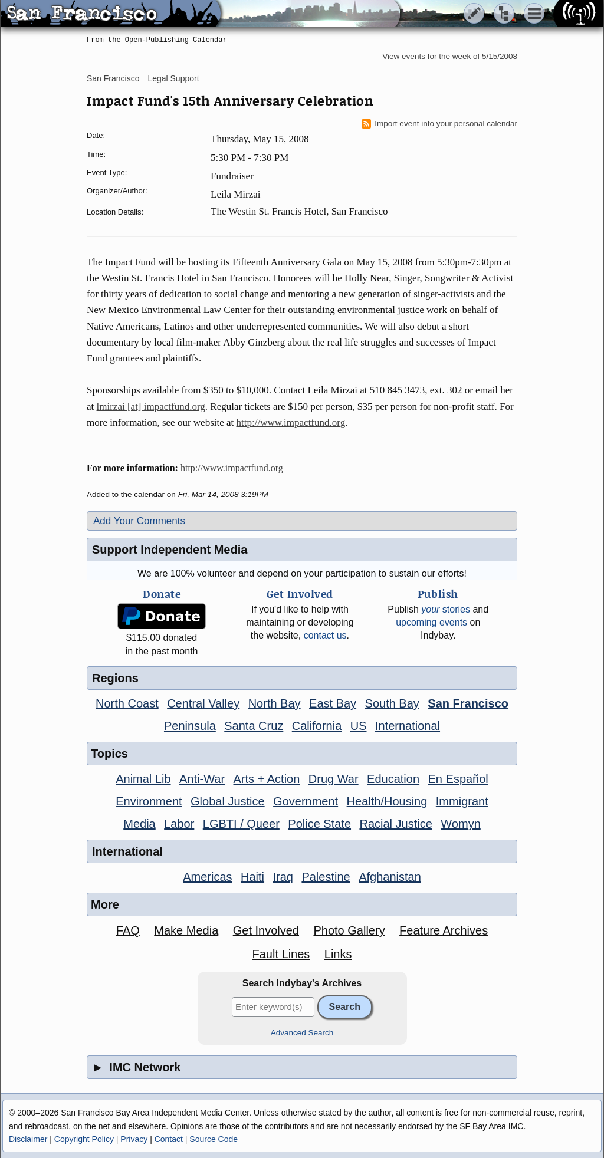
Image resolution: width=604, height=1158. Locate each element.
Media (139, 823)
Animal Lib (143, 778)
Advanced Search (302, 1032)
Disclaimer (28, 1139)
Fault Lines (281, 954)
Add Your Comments (139, 521)
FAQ (128, 930)
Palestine (325, 876)
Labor (179, 823)
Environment (149, 801)
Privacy (133, 1139)
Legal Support (173, 78)
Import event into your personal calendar (439, 124)
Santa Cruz (253, 725)
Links (338, 954)
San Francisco (113, 78)
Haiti (252, 876)
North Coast (127, 703)
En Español (458, 778)
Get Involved (266, 930)
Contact (169, 1139)
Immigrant (462, 801)
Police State (319, 823)
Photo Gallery (349, 930)
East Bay (332, 703)
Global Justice (228, 801)
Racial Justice (395, 823)
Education (393, 778)
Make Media (186, 930)
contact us (325, 635)
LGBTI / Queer (241, 823)
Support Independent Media (169, 549)
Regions (115, 678)
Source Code (213, 1139)
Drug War (333, 778)
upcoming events (431, 622)
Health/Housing (387, 801)
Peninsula (190, 725)
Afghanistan (390, 876)
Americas (207, 876)
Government (305, 801)
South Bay (392, 703)
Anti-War (202, 778)
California (317, 725)
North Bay (274, 703)
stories (445, 609)
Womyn (460, 823)
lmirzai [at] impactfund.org (151, 406)
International (407, 725)
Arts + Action (267, 778)
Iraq (283, 876)
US (358, 725)
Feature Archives (443, 930)
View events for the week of (449, 56)
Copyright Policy (84, 1139)
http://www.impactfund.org (291, 422)
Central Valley (203, 703)
